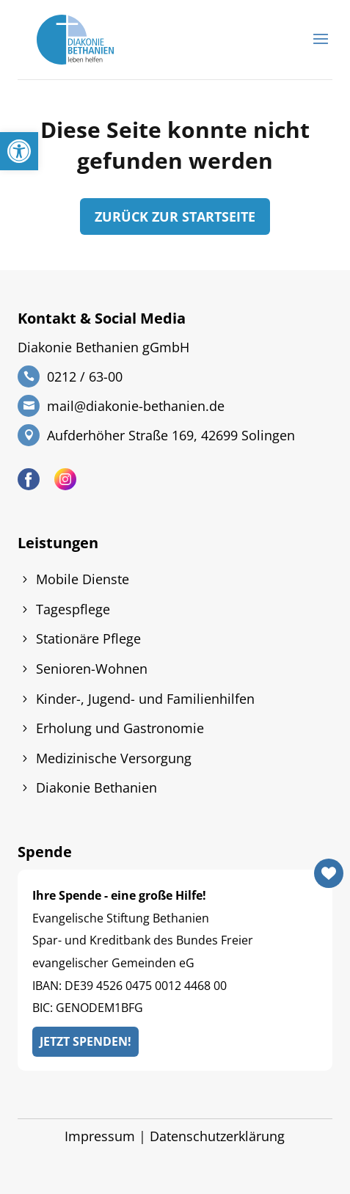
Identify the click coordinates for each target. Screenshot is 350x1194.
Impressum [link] (100, 1136)
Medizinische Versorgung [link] (114, 758)
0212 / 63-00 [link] (85, 376)
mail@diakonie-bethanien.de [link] (136, 406)
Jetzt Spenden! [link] (85, 1041)
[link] (19, 151)
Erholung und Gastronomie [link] (120, 728)
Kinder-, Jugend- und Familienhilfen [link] (145, 698)
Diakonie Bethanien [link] (96, 787)
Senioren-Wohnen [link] (91, 668)
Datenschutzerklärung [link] (217, 1136)
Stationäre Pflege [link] (88, 638)
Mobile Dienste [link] (82, 579)
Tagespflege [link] (73, 609)
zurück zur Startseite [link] (175, 216)
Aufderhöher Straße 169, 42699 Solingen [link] (171, 435)
